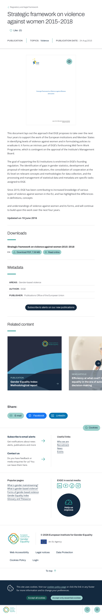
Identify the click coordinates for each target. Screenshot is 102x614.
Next (98, 363)
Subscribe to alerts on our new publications (51, 307)
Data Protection (64, 552)
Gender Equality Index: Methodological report (24, 383)
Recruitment (63, 444)
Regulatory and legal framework (24, 7)
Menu (97, 610)
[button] (15, 416)
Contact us (13, 453)
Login (36, 560)
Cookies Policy (18, 560)
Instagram (78, 485)
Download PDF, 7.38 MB (28, 252)
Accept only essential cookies (66, 598)
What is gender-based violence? (22, 488)
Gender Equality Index (18, 495)
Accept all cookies (36, 598)
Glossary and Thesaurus (19, 498)
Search (87, 610)
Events (60, 451)
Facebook (72, 485)
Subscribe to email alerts (21, 436)
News (59, 448)
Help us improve (68, 508)
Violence (45, 40)
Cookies (93, 427)
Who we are (63, 441)
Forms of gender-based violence (23, 492)
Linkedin (59, 485)
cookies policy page (56, 587)
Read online (54, 252)
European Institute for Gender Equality (9, 609)
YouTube (65, 485)
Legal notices (43, 552)
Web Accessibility (19, 552)
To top (49, 571)
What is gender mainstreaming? (22, 485)
